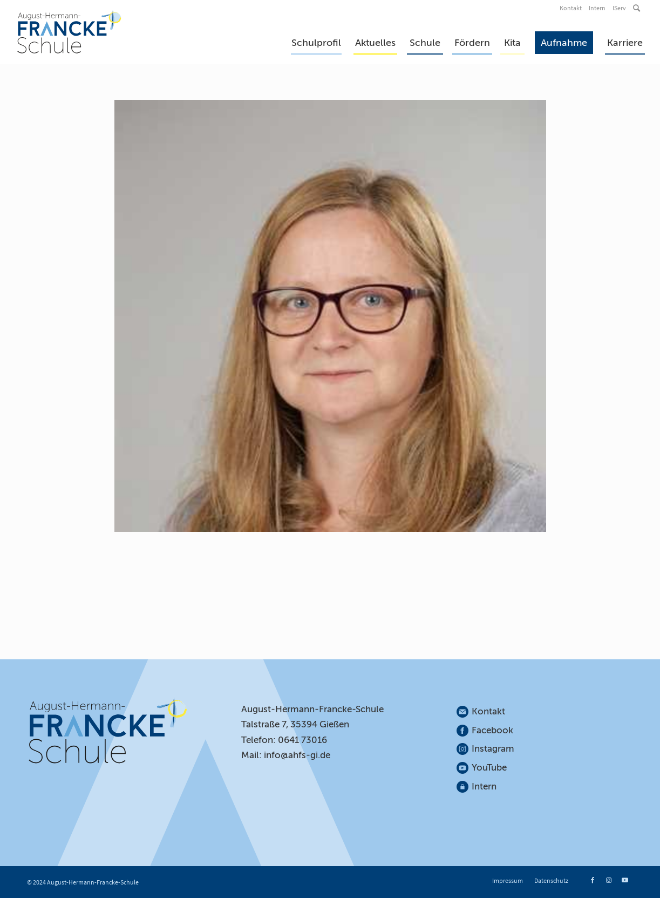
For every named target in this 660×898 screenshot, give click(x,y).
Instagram (493, 749)
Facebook (492, 730)
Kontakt (571, 8)
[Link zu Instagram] (609, 880)
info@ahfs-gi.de (297, 755)
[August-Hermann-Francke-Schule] (69, 32)
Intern (597, 8)
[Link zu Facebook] (592, 880)
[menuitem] (571, 8)
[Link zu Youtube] (625, 880)
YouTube (489, 767)
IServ (619, 8)
